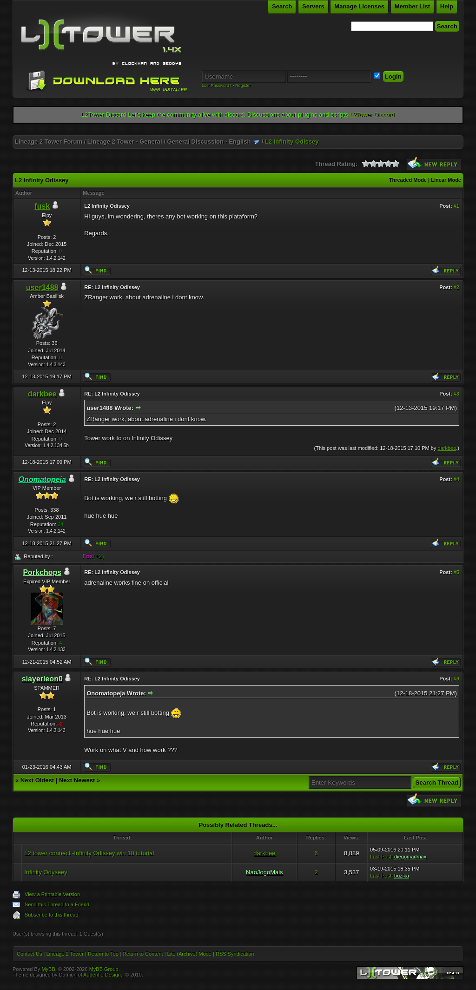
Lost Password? (216, 85)
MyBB (48, 969)
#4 (456, 479)
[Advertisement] (238, 131)
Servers (313, 6)
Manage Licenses (359, 6)
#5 (456, 572)
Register (243, 85)
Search (282, 6)
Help (446, 6)
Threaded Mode (408, 180)
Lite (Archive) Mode (189, 954)
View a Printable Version (52, 894)
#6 (456, 678)
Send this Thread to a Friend (57, 904)
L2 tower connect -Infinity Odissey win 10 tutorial (89, 853)
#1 (456, 206)
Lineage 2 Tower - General (124, 141)
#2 (456, 287)
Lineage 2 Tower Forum (48, 141)
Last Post (380, 856)
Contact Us (29, 954)
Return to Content (143, 954)
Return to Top (103, 954)
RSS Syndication (235, 954)
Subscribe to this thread (52, 914)
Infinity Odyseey (45, 872)
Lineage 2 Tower (65, 954)
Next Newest (77, 780)
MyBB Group (104, 969)
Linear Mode (446, 180)
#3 (456, 393)
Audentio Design (102, 974)
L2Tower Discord (372, 114)
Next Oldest (37, 780)
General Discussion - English (209, 141)
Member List (412, 6)
